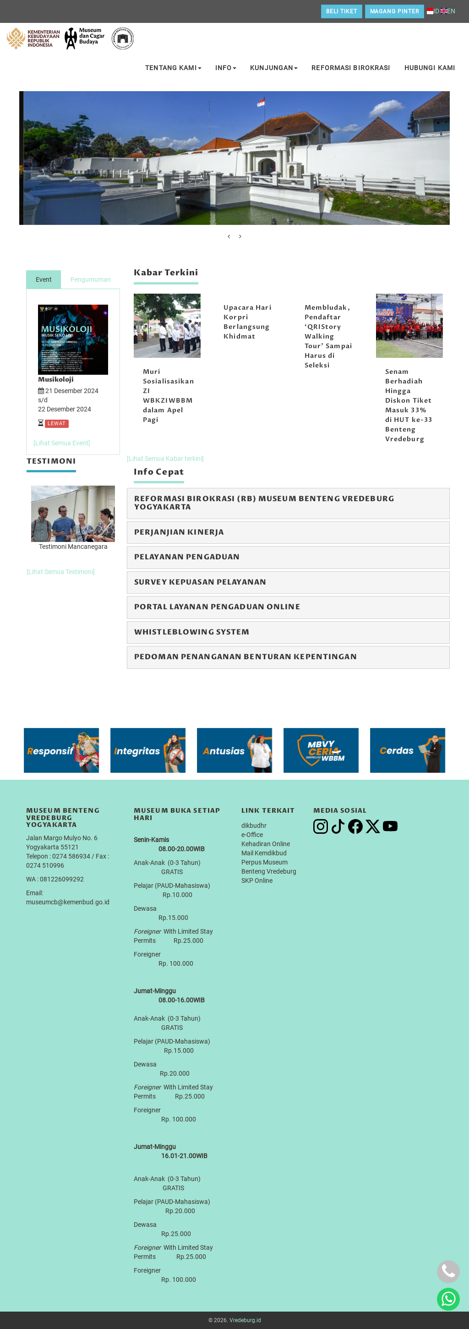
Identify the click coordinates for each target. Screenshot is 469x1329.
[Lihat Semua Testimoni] (61, 571)
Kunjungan (274, 67)
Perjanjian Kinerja (179, 532)
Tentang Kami (173, 67)
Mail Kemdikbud (264, 853)
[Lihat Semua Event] (61, 443)
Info (225, 67)
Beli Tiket (341, 11)
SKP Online (257, 880)
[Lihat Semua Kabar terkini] (165, 458)
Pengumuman (91, 279)
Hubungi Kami (429, 67)
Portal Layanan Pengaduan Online (217, 607)
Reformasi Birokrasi (350, 67)
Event (44, 279)
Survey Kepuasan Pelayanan (200, 582)
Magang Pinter (394, 11)
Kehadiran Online (265, 844)
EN (448, 11)
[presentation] (228, 236)
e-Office (252, 834)
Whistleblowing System (192, 632)
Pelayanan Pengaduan (187, 557)
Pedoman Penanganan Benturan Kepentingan (245, 657)
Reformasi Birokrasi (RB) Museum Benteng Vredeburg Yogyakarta (264, 503)
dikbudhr (254, 825)
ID (433, 11)
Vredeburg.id (245, 1320)
